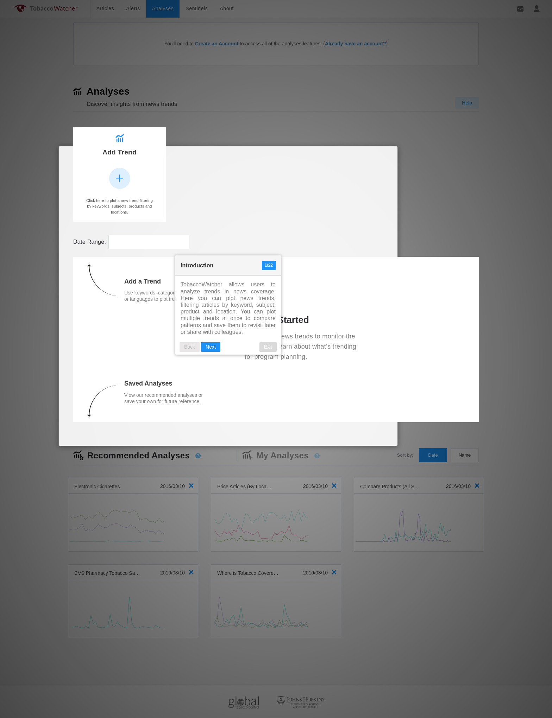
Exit (316, 325)
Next (258, 325)
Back (237, 325)
